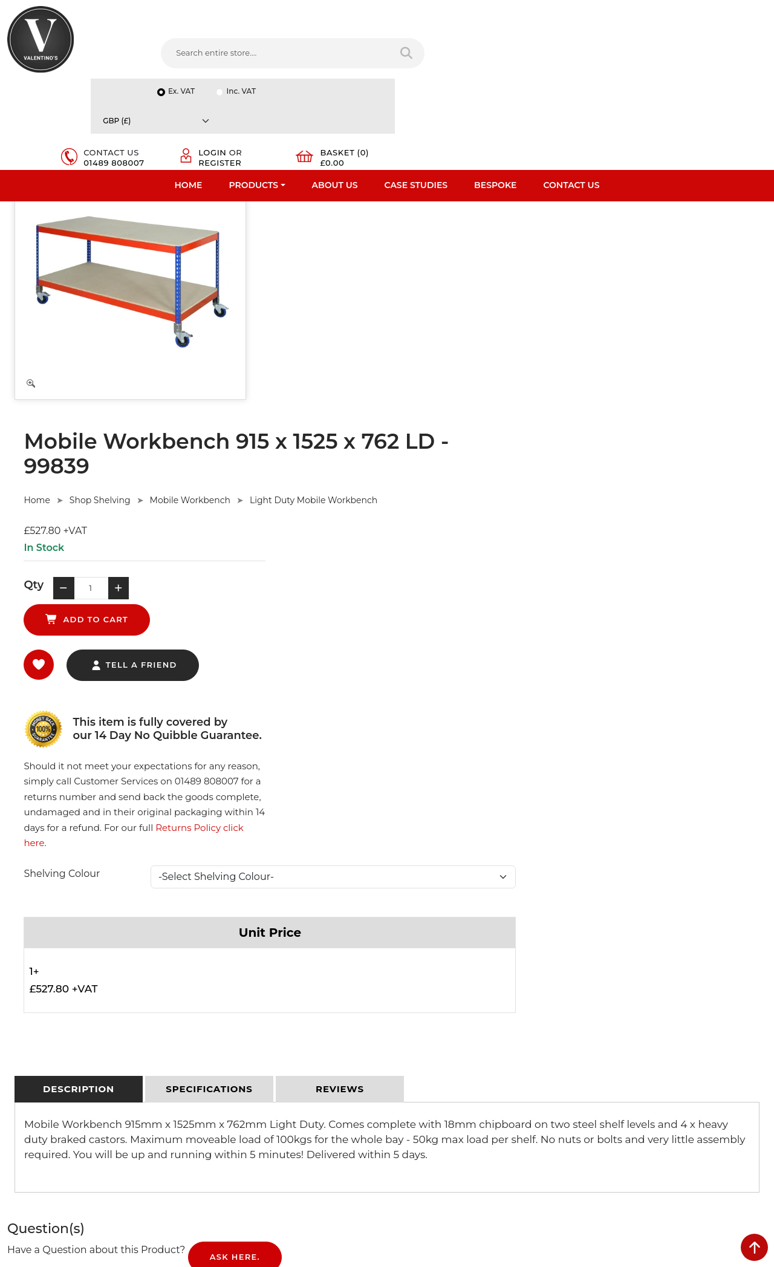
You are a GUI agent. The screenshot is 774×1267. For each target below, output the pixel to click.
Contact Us (571, 93)
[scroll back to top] (754, 1247)
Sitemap (217, 1026)
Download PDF (37, 1057)
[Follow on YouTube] (478, 1119)
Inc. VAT (615, 13)
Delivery (216, 963)
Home (189, 93)
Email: (600, 1034)
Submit (726, 1148)
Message (605, 1087)
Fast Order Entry (39, 994)
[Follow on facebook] (405, 1119)
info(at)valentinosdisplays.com (470, 1039)
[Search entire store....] (241, 54)
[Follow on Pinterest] (503, 1119)
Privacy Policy (227, 978)
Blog (16, 1088)
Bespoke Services (41, 1026)
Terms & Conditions (238, 994)
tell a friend (387, 392)
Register (603, 59)
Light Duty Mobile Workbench (567, 245)
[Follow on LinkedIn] (454, 1119)
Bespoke (495, 93)
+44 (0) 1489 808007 (450, 1090)
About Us (335, 93)
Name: (601, 981)
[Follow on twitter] (429, 1119)
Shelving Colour (316, 434)
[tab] (79, 650)
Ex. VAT (555, 13)
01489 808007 (503, 59)
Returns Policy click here (588, 403)
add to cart (456, 336)
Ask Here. (235, 818)
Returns (216, 1010)
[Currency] (706, 13)
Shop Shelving (353, 245)
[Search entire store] (362, 54)
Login (596, 49)
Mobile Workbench (443, 245)
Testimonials (31, 1010)
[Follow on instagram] (527, 1119)
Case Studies (416, 93)
